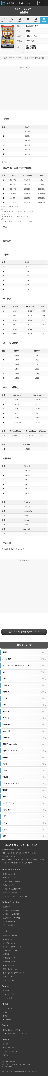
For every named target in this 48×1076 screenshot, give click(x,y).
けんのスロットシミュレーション (18, 3)
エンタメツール (8, 980)
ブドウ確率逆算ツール (10, 925)
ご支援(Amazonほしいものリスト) (15, 1034)
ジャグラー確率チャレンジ (12, 947)
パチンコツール (8, 976)
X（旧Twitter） (8, 1019)
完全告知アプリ (8, 939)
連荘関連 (6, 954)
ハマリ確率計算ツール (10, 950)
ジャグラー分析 (8, 994)
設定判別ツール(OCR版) (11, 918)
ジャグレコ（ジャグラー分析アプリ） (16, 896)
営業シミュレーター (10, 878)
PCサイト (6, 1055)
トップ (5, 1044)
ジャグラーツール (9, 943)
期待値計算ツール (9, 958)
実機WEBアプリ (8, 885)
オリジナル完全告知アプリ (12, 889)
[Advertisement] (24, 90)
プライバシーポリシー (10, 1051)
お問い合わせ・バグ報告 (11, 1030)
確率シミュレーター (10, 893)
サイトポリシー (8, 1048)
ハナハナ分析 (7, 998)
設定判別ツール (8, 907)
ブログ (5, 1016)
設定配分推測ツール (10, 921)
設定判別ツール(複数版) (11, 914)
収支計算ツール (8, 965)
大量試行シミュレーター (11, 881)
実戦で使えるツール (10, 969)
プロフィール (7, 1008)
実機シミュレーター (10, 874)
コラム (5, 1012)
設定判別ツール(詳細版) (11, 910)
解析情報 (6, 990)
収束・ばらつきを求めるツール (14, 973)
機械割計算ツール (9, 962)
